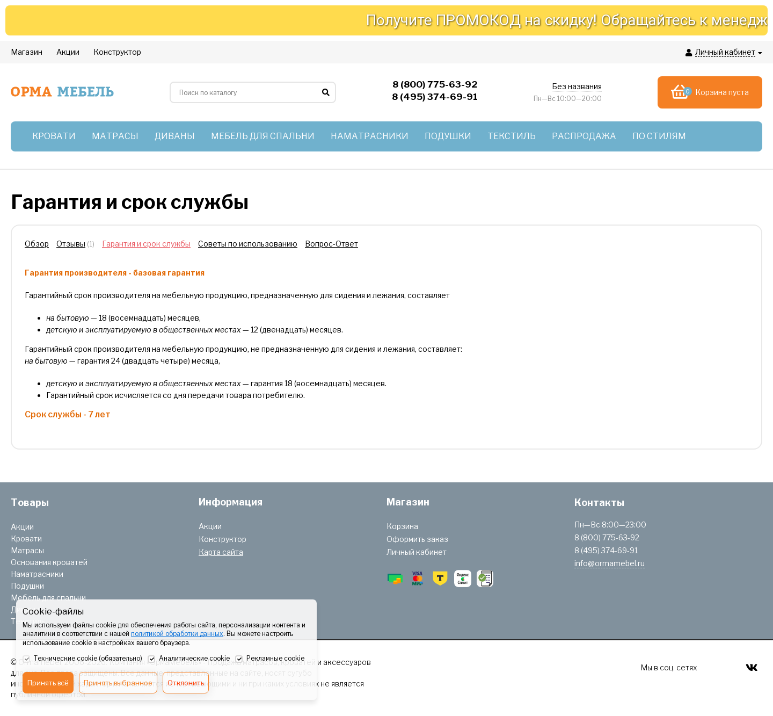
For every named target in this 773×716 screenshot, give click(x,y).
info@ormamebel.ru (609, 563)
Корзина (402, 526)
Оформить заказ (417, 539)
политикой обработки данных (177, 634)
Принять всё (48, 682)
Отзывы (70, 243)
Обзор (37, 243)
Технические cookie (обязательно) (82, 659)
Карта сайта (221, 551)
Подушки (27, 585)
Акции (22, 526)
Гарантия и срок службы (146, 243)
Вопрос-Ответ (331, 243)
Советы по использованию (247, 243)
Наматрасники (37, 573)
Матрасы (27, 550)
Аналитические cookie (189, 659)
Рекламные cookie (269, 659)
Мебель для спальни (48, 597)
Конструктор (222, 539)
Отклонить (185, 682)
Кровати (26, 538)
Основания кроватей (49, 562)
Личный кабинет (416, 551)
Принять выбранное (118, 682)
